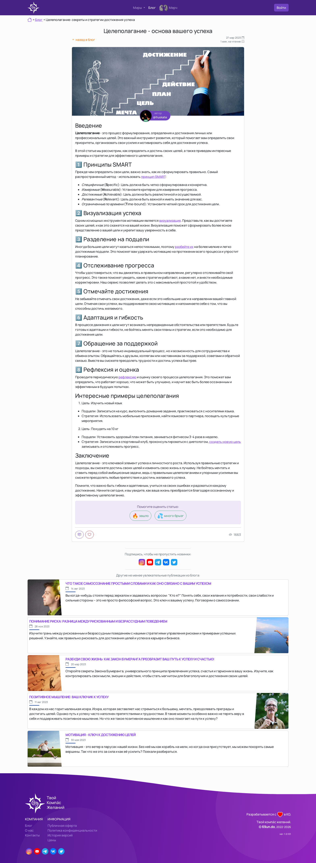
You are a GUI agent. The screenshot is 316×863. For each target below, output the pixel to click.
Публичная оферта (62, 825)
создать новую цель (225, 441)
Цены (52, 840)
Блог (152, 7)
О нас (29, 830)
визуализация (170, 220)
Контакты (32, 835)
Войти (281, 7)
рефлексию (127, 377)
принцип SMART (153, 176)
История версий (60, 835)
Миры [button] (137, 7)
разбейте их (184, 246)
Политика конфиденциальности (72, 830)
